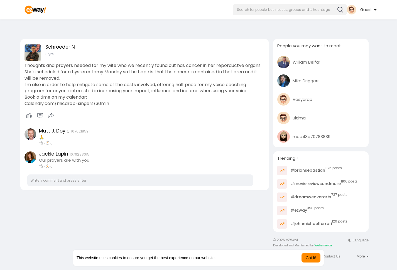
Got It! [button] (311, 258)
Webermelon (323, 245)
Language (358, 240)
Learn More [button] (227, 258)
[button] (290, 9)
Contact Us (331, 256)
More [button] (363, 256)
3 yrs (49, 54)
